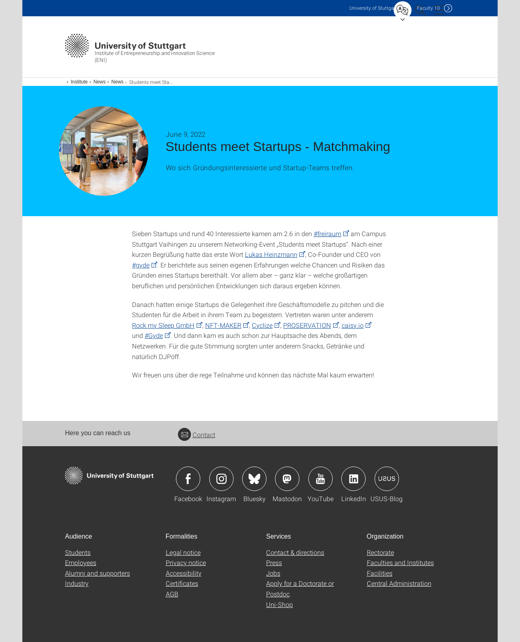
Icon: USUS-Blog (387, 479)
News (99, 82)
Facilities (379, 573)
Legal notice (183, 552)
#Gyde (154, 335)
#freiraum (327, 233)
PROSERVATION (307, 325)
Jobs (273, 573)
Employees (80, 562)
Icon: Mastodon (287, 479)
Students (78, 552)
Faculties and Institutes (400, 562)
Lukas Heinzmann (271, 254)
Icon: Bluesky (254, 479)
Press (274, 562)
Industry (77, 583)
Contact (196, 434)
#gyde (141, 265)
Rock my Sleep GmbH (163, 325)
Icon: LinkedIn (353, 479)
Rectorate (380, 552)
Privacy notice (186, 562)
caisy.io (353, 325)
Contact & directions (295, 552)
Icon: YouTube (320, 479)
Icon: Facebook (188, 479)
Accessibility (184, 573)
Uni (373, 8)
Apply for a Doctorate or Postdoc (300, 588)
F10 (428, 8)
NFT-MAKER (223, 325)
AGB (172, 593)
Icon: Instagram (221, 479)
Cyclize (262, 325)
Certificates (182, 583)
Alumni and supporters (97, 573)
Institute (79, 82)
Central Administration (399, 583)
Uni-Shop (279, 604)
